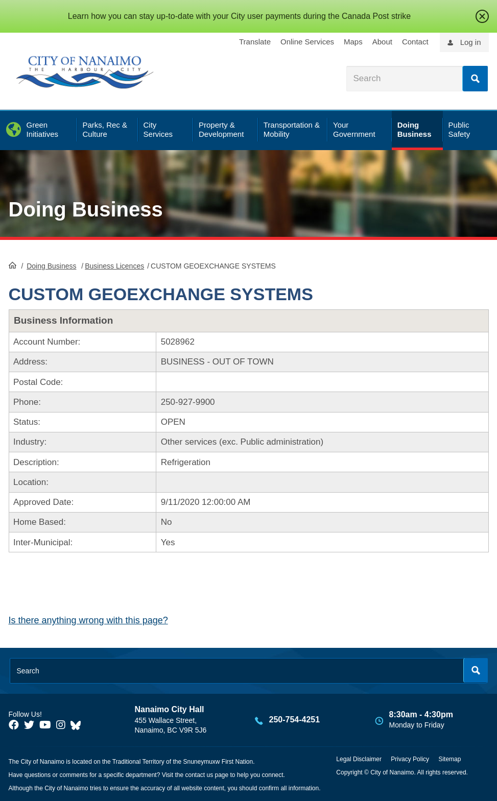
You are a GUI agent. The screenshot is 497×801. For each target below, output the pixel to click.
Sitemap (449, 759)
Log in (470, 42)
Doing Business (86, 209)
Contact (415, 41)
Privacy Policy (410, 759)
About (382, 41)
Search (475, 78)
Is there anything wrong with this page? (88, 620)
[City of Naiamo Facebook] (14, 725)
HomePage (12, 265)
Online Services (307, 41)
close (482, 16)
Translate (255, 41)
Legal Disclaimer (359, 759)
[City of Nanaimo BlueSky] (78, 725)
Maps (353, 41)
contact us (199, 775)
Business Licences (114, 266)
